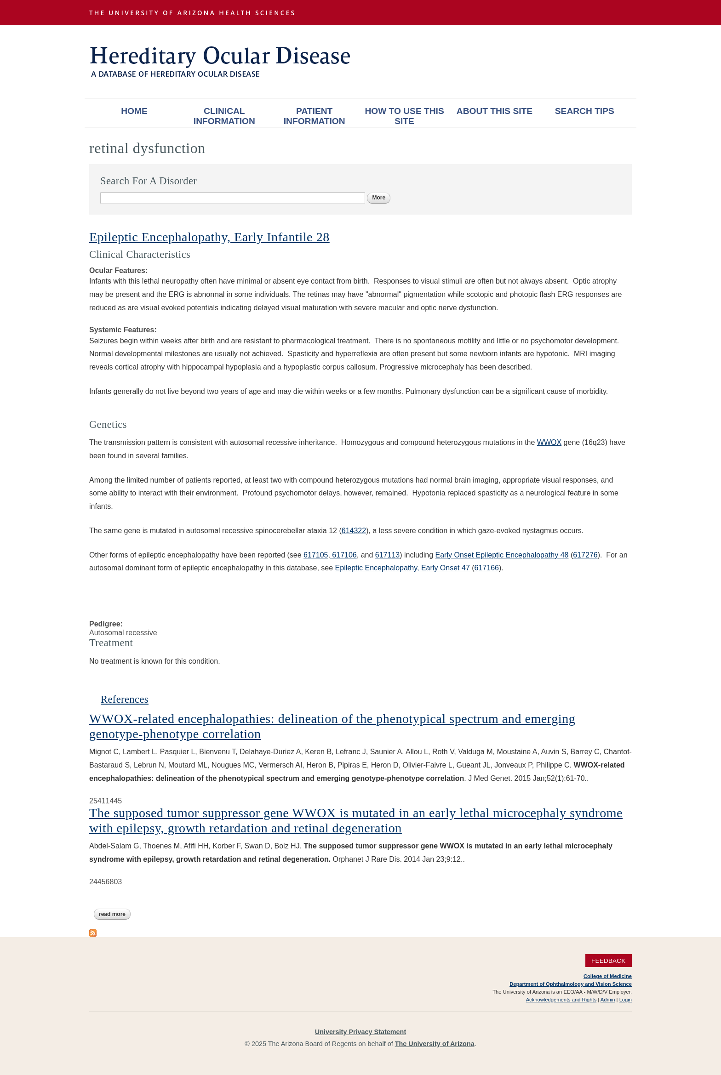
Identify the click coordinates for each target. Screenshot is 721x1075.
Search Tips (584, 111)
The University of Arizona (435, 1043)
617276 (585, 555)
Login (625, 999)
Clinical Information (224, 116)
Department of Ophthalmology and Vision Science (570, 984)
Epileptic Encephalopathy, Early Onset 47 (402, 568)
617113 (387, 555)
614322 (354, 531)
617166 (487, 568)
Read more (115, 914)
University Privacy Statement (360, 1031)
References (125, 699)
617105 (315, 555)
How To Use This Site (404, 116)
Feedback (608, 960)
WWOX (549, 442)
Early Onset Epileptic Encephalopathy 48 (502, 555)
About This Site (494, 111)
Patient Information (314, 116)
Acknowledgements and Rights (561, 999)
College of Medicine (608, 976)
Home (134, 111)
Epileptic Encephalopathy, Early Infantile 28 (209, 237)
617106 (343, 555)
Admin (608, 999)
